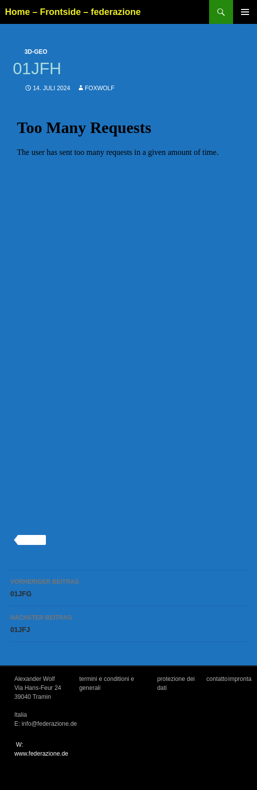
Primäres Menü (245, 12)
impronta (240, 678)
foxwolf (99, 88)
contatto (217, 678)
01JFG (128, 587)
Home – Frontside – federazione (73, 12)
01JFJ (128, 623)
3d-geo (35, 51)
